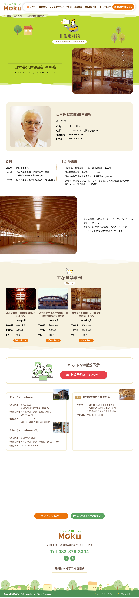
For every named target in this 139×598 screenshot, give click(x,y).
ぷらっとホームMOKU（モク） (13, 7)
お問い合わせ (124, 594)
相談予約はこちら (123, 7)
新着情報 (43, 7)
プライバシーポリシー (104, 594)
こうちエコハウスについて (88, 515)
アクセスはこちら (50, 515)
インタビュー (105, 7)
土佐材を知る (91, 7)
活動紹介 (78, 7)
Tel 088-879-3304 (69, 552)
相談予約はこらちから (86, 375)
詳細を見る (19, 340)
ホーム (31, 7)
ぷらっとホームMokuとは (60, 7)
